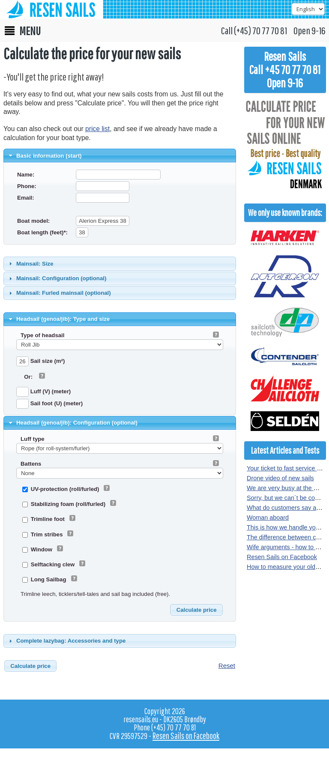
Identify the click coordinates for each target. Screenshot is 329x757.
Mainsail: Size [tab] (30, 263)
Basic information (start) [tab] (44, 155)
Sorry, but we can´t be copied (286, 497)
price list (97, 128)
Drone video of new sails (280, 478)
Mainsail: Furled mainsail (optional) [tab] (59, 293)
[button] (196, 610)
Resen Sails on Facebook (282, 557)
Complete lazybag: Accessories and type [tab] (66, 640)
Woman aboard (268, 517)
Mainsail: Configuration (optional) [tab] (57, 278)
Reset (226, 665)
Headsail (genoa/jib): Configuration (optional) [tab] (72, 422)
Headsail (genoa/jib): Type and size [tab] (58, 319)
